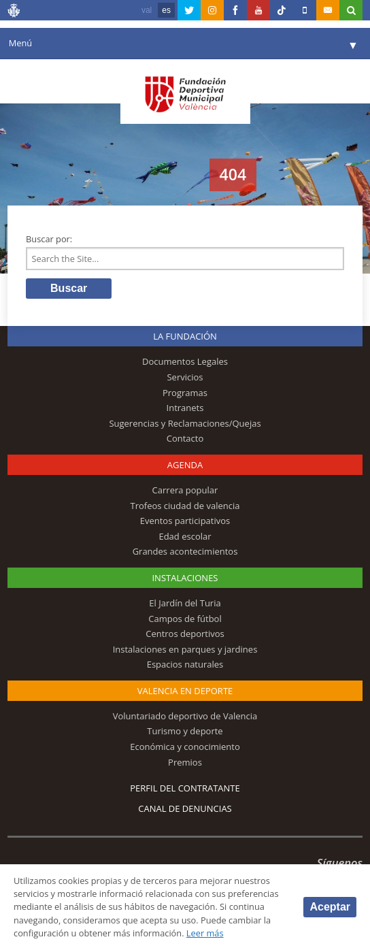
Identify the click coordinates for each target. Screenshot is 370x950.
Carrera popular (185, 490)
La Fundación (185, 336)
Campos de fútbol (184, 618)
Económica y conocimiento (185, 746)
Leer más (205, 933)
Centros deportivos (185, 633)
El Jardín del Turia (184, 603)
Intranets (185, 408)
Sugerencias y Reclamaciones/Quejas (184, 423)
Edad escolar (184, 536)
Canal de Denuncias (185, 808)
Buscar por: (49, 239)
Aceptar (329, 907)
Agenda (185, 465)
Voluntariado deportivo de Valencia (185, 716)
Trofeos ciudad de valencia (185, 505)
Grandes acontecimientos (185, 551)
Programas (185, 393)
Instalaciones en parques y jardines (185, 649)
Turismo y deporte (184, 731)
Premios (185, 762)
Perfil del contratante (184, 788)
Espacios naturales (185, 664)
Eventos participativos (185, 520)
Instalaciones (185, 578)
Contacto (185, 438)
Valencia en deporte (185, 691)
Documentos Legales (185, 361)
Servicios (185, 377)
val (146, 10)
